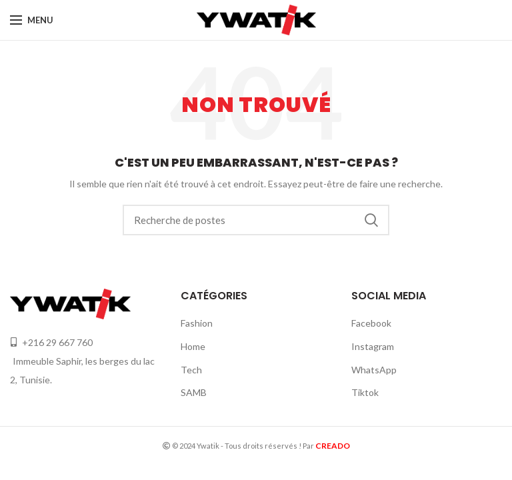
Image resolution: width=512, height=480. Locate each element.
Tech (191, 369)
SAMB (194, 392)
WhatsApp (374, 369)
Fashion (197, 323)
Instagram (372, 346)
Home (193, 346)
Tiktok (365, 392)
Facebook (371, 323)
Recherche (371, 220)
